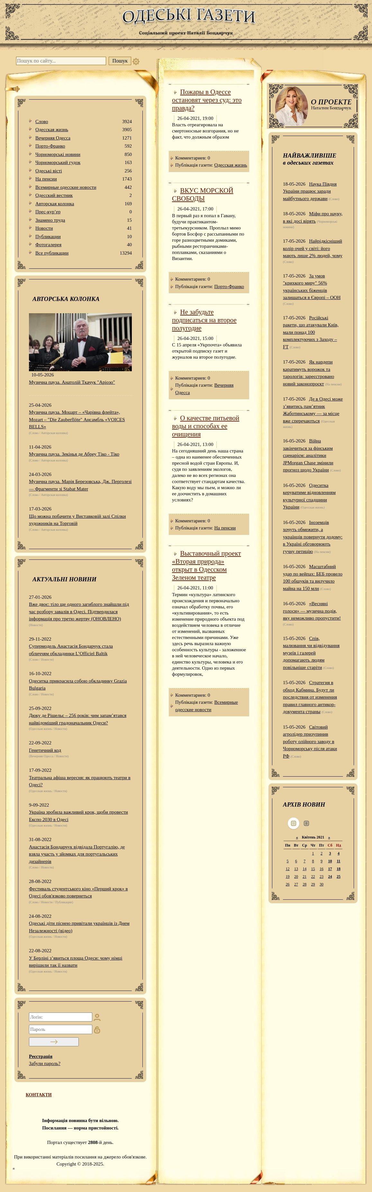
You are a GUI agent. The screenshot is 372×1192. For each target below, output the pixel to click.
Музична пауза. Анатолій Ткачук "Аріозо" (72, 382)
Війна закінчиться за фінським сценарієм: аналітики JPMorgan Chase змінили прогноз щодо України (308, 455)
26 (288, 884)
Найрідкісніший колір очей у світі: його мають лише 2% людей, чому (312, 248)
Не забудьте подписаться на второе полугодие (204, 320)
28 (304, 884)
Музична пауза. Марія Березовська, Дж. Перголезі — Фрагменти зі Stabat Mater (80, 485)
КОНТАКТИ (39, 1094)
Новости (83, 228)
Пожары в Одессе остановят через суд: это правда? (206, 100)
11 (338, 861)
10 (330, 861)
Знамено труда (83, 220)
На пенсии (83, 179)
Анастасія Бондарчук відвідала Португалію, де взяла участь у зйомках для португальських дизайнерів (77, 854)
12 (288, 869)
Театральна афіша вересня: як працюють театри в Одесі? (80, 781)
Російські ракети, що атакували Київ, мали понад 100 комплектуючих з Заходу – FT (311, 332)
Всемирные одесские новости (83, 187)
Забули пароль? (44, 1063)
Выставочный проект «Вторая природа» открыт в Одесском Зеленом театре (206, 565)
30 (321, 884)
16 (321, 869)
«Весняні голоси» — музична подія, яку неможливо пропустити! (312, 611)
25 (338, 876)
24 (330, 876)
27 (296, 884)
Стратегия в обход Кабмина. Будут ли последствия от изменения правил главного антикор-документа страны (310, 697)
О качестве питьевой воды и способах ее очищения (205, 426)
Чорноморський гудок (83, 162)
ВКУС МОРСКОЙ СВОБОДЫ (202, 194)
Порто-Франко (83, 146)
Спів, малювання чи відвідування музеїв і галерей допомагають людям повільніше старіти (311, 653)
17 (330, 869)
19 (288, 876)
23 (321, 876)
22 (313, 876)
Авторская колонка (83, 204)
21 (304, 876)
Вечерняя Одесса (83, 138)
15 (313, 869)
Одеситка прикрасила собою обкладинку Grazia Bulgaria (78, 684)
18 (338, 869)
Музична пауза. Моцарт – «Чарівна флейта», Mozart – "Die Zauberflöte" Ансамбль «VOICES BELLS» (77, 419)
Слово (83, 121)
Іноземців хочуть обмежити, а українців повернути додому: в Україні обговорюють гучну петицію (312, 537)
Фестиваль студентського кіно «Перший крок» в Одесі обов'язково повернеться (78, 892)
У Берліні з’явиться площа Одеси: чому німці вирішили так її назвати (75, 961)
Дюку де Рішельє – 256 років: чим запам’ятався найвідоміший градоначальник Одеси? (77, 719)
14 (304, 869)
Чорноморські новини (83, 154)
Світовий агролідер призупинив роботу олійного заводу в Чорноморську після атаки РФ (310, 741)
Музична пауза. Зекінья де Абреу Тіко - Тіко (74, 454)
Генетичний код (45, 750)
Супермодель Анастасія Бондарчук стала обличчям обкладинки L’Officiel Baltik (71, 650)
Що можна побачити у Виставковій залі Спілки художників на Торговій (77, 520)
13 (296, 869)
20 (296, 876)
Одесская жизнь (83, 129)
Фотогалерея (83, 244)
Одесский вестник (83, 195)
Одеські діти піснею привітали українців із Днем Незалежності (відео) (79, 927)
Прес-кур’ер (83, 212)
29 (313, 884)
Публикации (83, 236)
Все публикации (83, 253)
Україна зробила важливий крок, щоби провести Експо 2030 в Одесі (78, 815)
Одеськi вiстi (83, 171)
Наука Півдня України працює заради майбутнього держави (310, 191)
